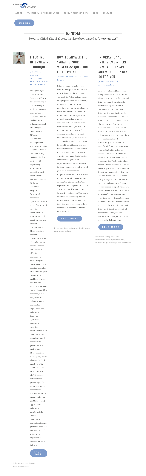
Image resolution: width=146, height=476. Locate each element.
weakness (68, 231)
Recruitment (37, 85)
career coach (100, 237)
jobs (119, 243)
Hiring (56, 228)
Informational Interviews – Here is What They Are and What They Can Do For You (113, 67)
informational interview (103, 240)
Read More (38, 453)
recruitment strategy (20, 466)
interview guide (118, 240)
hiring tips (115, 237)
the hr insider (59, 231)
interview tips (30, 463)
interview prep (65, 228)
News (60, 80)
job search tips (111, 243)
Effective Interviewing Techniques (40, 62)
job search (86, 228)
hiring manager (18, 463)
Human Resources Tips (42, 81)
